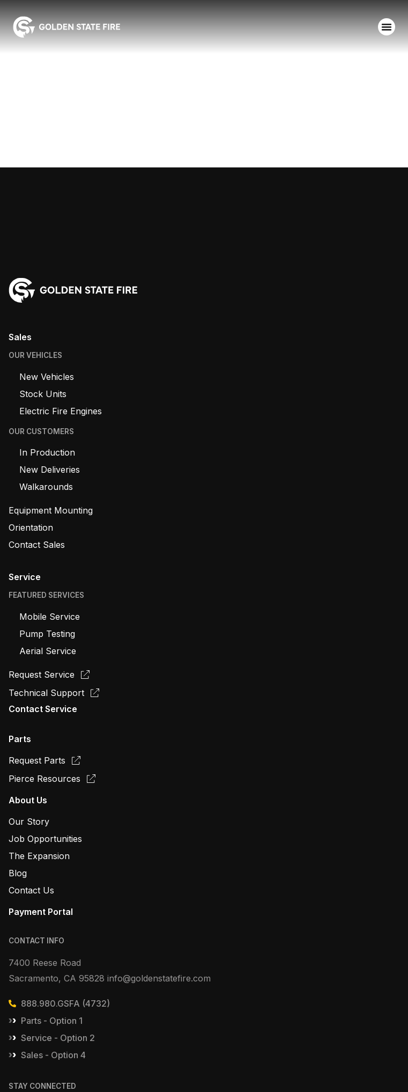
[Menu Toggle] (386, 26)
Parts (20, 739)
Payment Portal (41, 911)
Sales (20, 337)
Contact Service (43, 708)
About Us (28, 800)
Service (25, 576)
